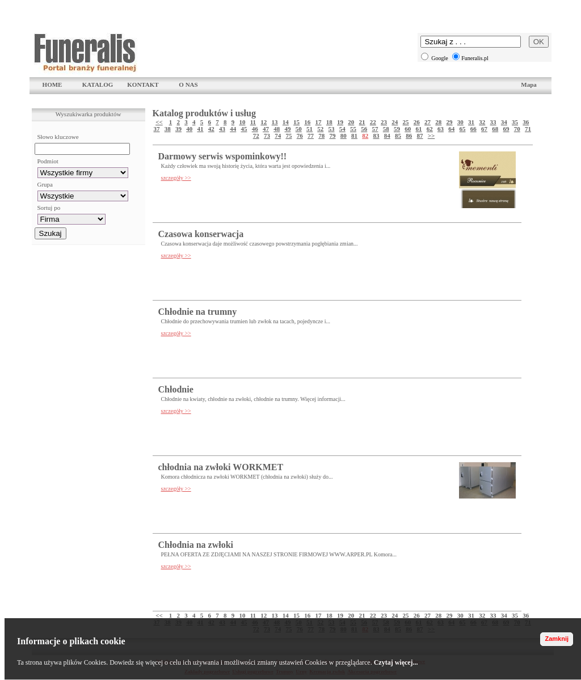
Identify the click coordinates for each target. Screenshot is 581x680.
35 (515, 122)
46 (255, 128)
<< (159, 122)
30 (460, 122)
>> (431, 135)
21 (362, 122)
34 (504, 122)
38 (168, 128)
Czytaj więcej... (396, 662)
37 (157, 128)
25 (406, 122)
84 (387, 135)
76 (300, 135)
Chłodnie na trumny (197, 311)
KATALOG (97, 84)
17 (318, 122)
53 (332, 128)
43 (222, 128)
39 (178, 128)
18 (329, 122)
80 (343, 135)
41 (200, 128)
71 (528, 128)
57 (375, 128)
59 (397, 128)
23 (384, 122)
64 (451, 128)
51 (309, 128)
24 (394, 122)
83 (376, 135)
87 (419, 135)
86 (409, 135)
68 (495, 128)
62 (430, 128)
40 (189, 128)
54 (342, 128)
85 (398, 135)
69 (506, 128)
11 (253, 122)
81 (354, 135)
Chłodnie (175, 389)
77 (311, 135)
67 (484, 128)
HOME (52, 84)
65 (463, 128)
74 (278, 135)
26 (417, 122)
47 (266, 128)
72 (256, 135)
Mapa (529, 84)
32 (482, 122)
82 (365, 135)
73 (267, 135)
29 (450, 122)
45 (244, 128)
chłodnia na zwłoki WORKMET (221, 467)
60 (408, 128)
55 (353, 128)
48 (276, 128)
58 (386, 128)
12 (263, 122)
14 (286, 122)
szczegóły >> (176, 178)
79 (332, 135)
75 (288, 135)
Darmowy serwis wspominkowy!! (222, 156)
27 (427, 122)
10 (242, 122)
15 (296, 122)
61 (419, 128)
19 (340, 122)
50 (299, 128)
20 (351, 122)
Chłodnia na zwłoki (195, 545)
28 (438, 122)
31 (471, 122)
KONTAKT (142, 84)
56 (364, 128)
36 (526, 122)
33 (493, 122)
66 (473, 128)
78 (321, 135)
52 (320, 128)
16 (307, 122)
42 (211, 128)
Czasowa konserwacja (201, 234)
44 (233, 128)
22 (373, 122)
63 (440, 128)
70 (517, 128)
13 (275, 122)
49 (288, 128)
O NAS (188, 84)
